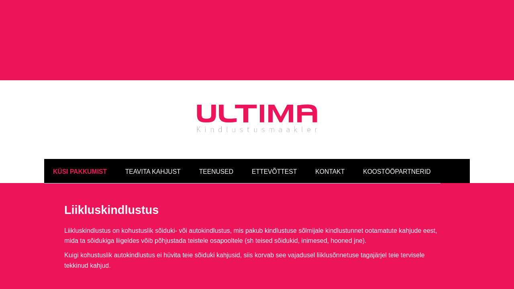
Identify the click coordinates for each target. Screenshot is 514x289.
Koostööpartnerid (396, 130)
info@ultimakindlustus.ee (237, 254)
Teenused (216, 130)
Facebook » (389, 254)
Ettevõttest (274, 130)
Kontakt (330, 130)
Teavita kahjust (153, 130)
